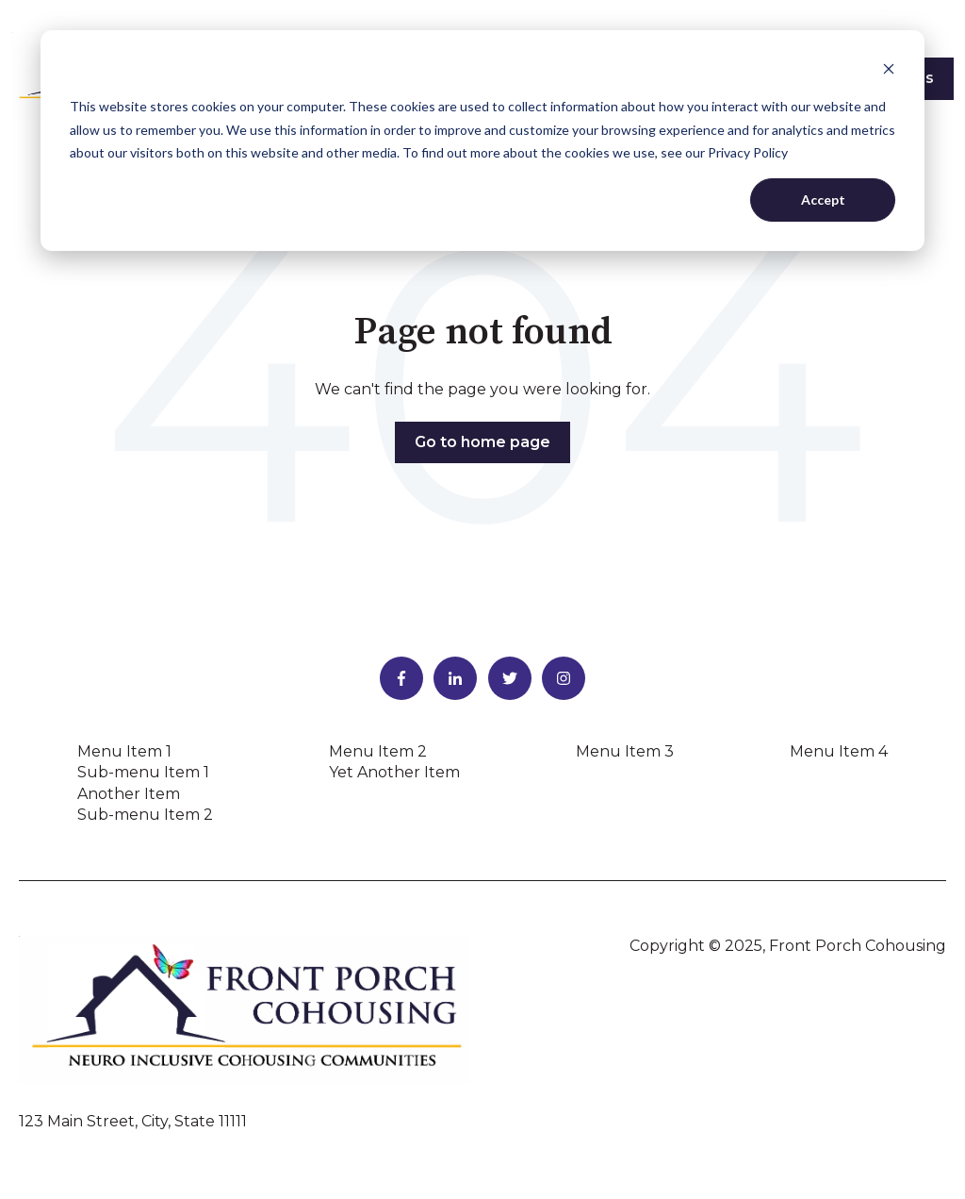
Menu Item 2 (378, 751)
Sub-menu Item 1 (143, 772)
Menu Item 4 (839, 751)
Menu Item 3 (625, 751)
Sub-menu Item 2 (145, 815)
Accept (823, 200)
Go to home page (482, 442)
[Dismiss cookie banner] (888, 71)
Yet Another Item (394, 772)
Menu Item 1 (124, 751)
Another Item (128, 794)
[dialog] (482, 140)
